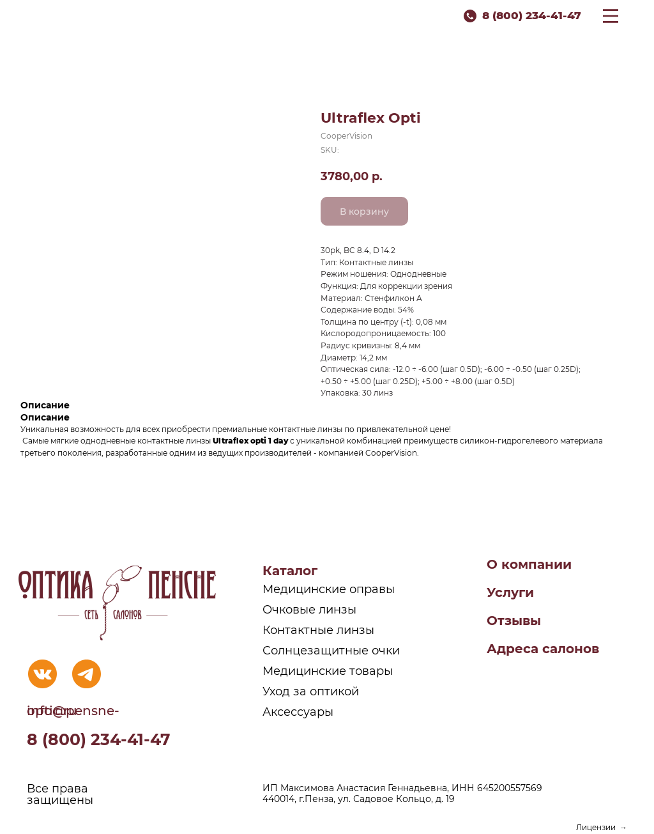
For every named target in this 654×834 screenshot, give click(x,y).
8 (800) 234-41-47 (531, 15)
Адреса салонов (543, 648)
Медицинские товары (327, 671)
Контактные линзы (318, 630)
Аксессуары (297, 712)
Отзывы (514, 620)
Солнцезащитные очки (331, 651)
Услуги (510, 592)
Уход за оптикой (310, 691)
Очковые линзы (309, 610)
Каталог (289, 570)
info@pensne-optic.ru (73, 710)
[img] (42, 674)
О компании (529, 564)
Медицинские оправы (328, 589)
